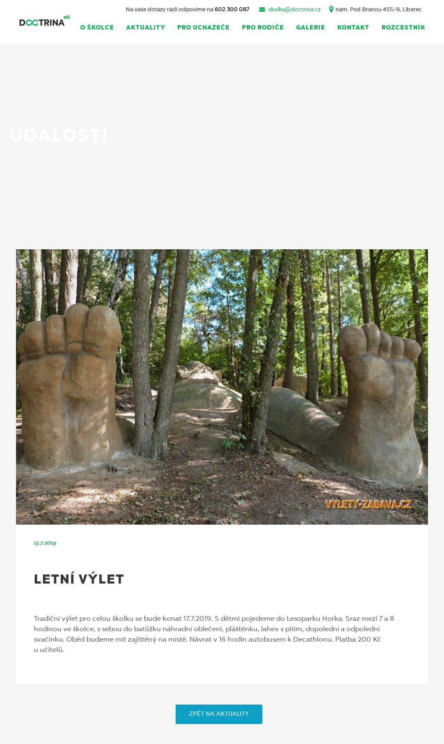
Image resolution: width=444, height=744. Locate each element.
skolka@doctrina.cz (294, 10)
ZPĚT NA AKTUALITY (219, 714)
